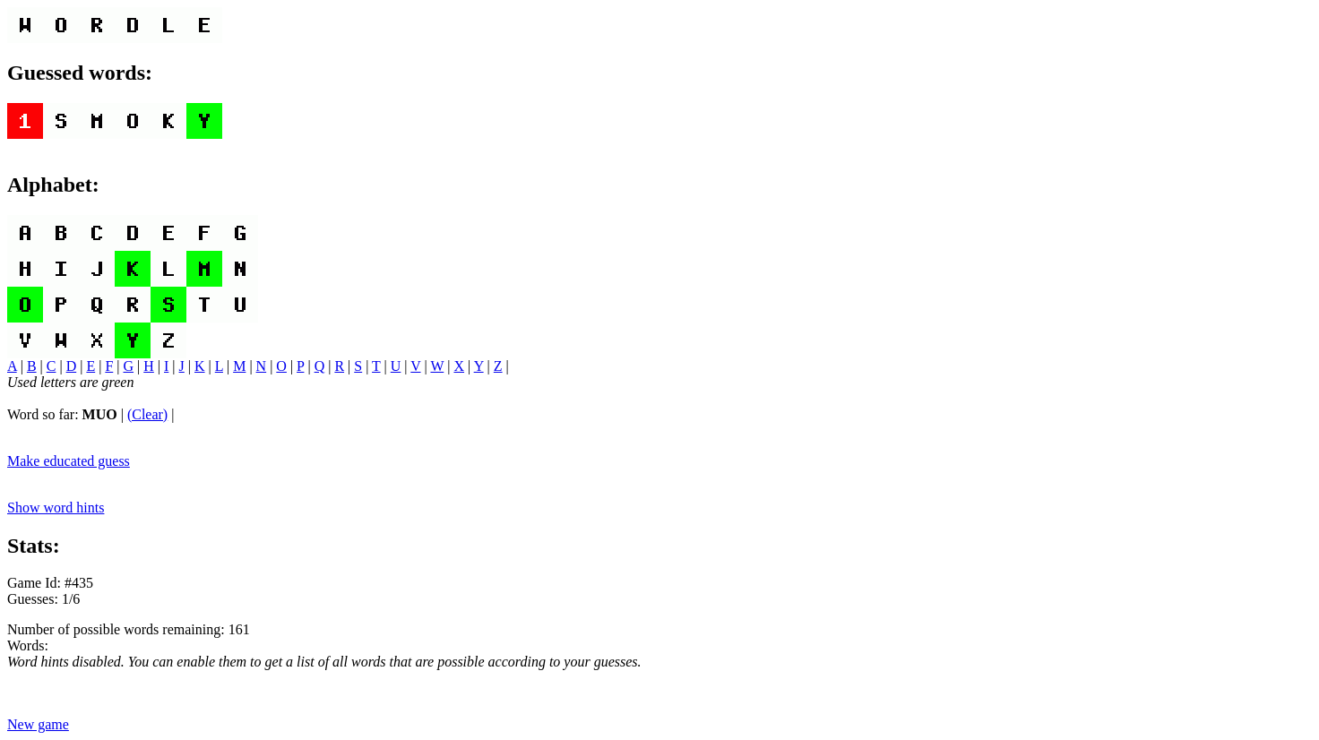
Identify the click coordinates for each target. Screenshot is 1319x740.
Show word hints (55, 507)
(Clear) (147, 414)
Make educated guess (68, 461)
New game (38, 724)
